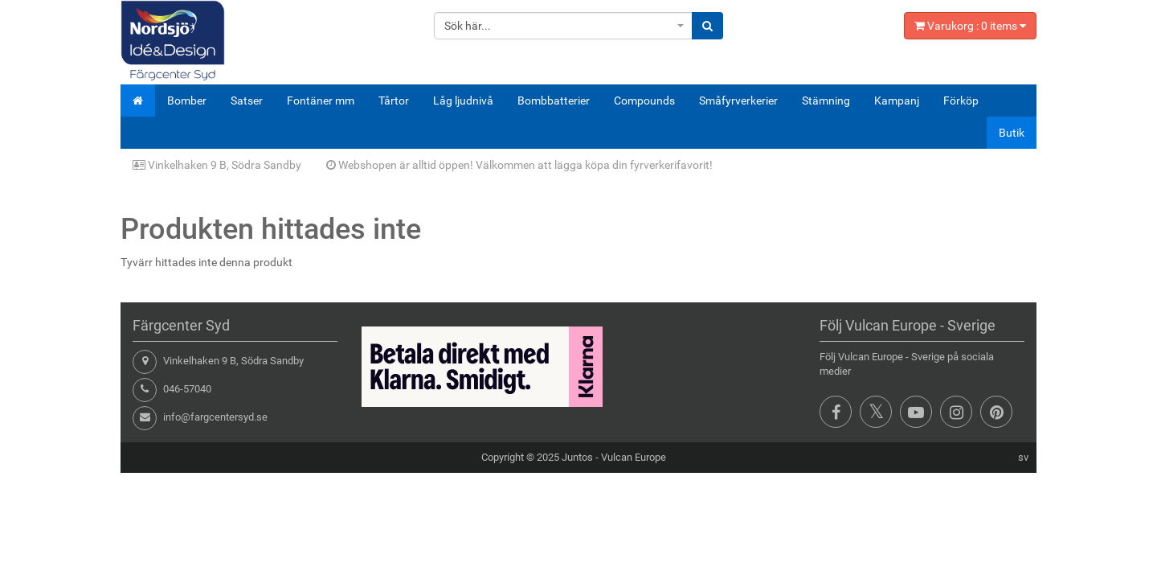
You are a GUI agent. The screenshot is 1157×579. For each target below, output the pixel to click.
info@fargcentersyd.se (215, 417)
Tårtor (393, 100)
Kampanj (896, 100)
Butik (1011, 132)
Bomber (186, 100)
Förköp (961, 100)
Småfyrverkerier (738, 100)
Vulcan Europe (633, 457)
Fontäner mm (320, 100)
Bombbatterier (553, 100)
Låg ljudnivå (463, 100)
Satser (247, 100)
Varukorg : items (970, 25)
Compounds (644, 100)
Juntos (577, 457)
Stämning (826, 100)
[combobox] (563, 25)
